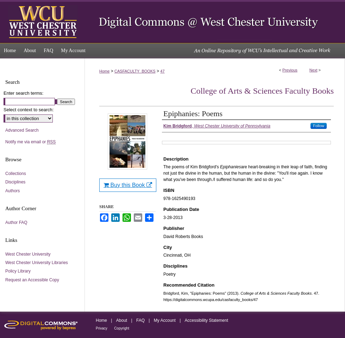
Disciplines (15, 182)
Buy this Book (128, 185)
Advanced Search (22, 130)
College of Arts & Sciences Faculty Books (262, 90)
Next (313, 70)
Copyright (121, 328)
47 (162, 71)
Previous (289, 70)
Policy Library (18, 271)
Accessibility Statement (206, 320)
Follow (318, 126)
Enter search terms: (23, 93)
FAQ (140, 320)
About (121, 320)
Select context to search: (29, 109)
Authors (12, 190)
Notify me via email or (30, 142)
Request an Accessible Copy (32, 279)
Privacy (101, 328)
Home (104, 71)
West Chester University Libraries (36, 262)
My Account (165, 320)
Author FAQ (16, 222)
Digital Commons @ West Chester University (214, 21)
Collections (15, 173)
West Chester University (27, 254)
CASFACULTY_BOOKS (135, 71)
